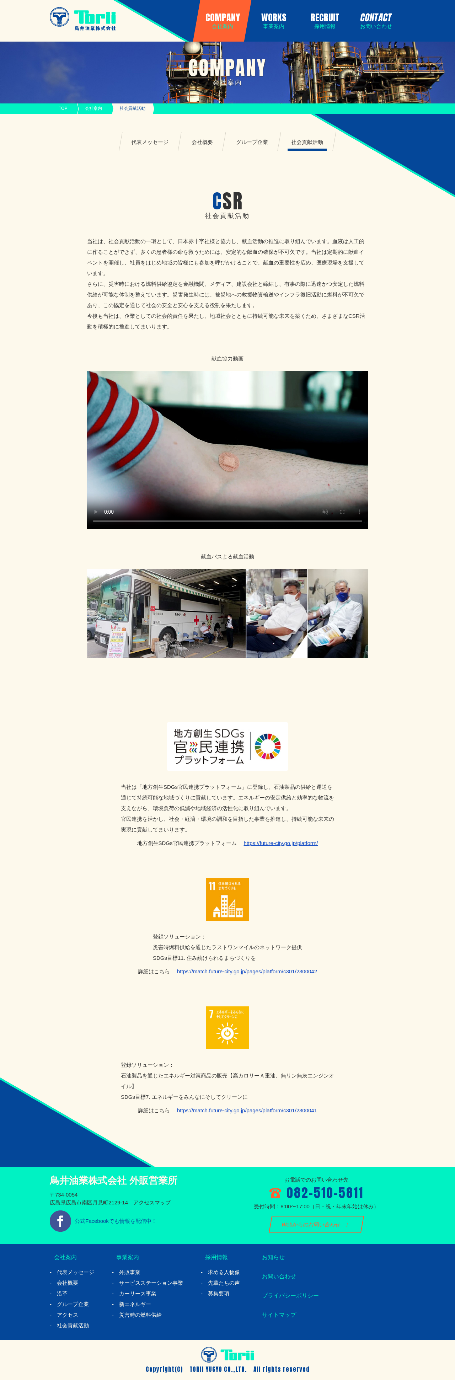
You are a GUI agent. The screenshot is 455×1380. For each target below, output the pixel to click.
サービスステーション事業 (151, 1283)
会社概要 (202, 142)
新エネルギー (135, 1304)
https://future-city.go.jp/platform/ (281, 843)
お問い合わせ (277, 1276)
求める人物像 (224, 1272)
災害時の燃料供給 (140, 1315)
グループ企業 (252, 142)
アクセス (67, 1315)
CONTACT (374, 19)
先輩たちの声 (224, 1283)
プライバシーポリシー (290, 1295)
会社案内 (93, 108)
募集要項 (218, 1293)
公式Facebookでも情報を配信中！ (116, 1221)
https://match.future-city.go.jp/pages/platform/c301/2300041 (247, 1110)
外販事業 (129, 1272)
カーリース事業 (137, 1293)
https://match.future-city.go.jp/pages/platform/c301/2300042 (247, 971)
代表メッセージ (149, 142)
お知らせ (270, 1257)
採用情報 (213, 1257)
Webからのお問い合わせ (311, 1224)
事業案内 (125, 1257)
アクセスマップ (152, 1202)
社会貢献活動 (307, 142)
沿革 (62, 1293)
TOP (63, 108)
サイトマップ (277, 1315)
